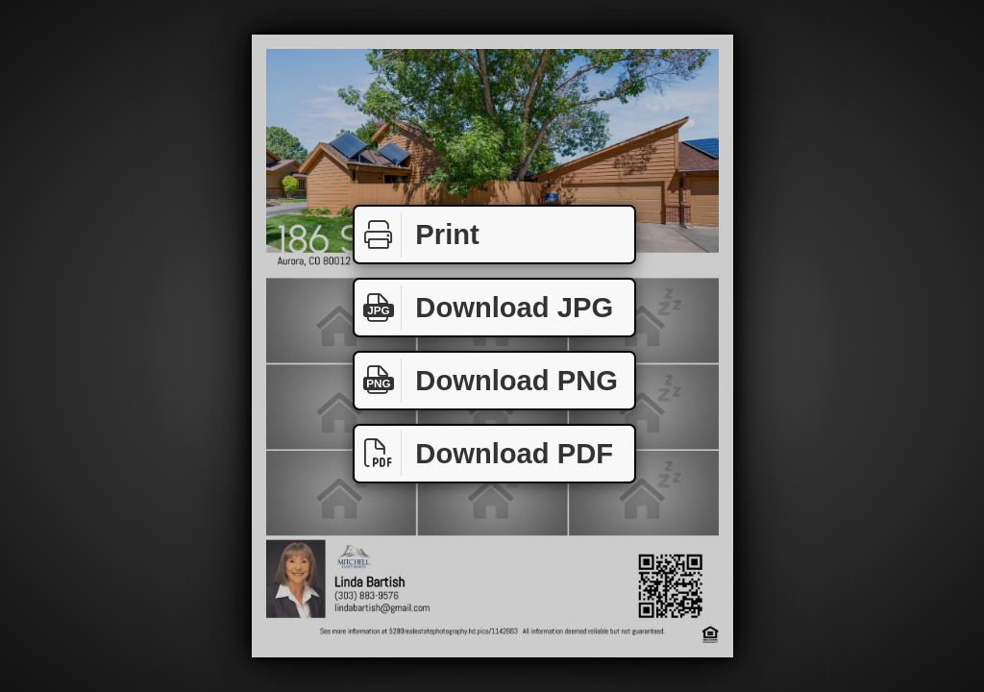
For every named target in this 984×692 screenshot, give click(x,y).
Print (417, 235)
